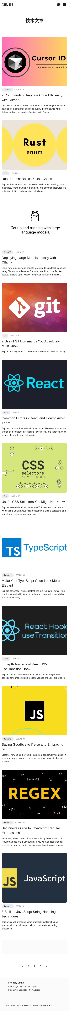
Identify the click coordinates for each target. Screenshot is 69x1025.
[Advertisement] (34, 41)
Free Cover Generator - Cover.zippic (24, 1004)
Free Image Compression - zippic (22, 1000)
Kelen (26, 1019)
